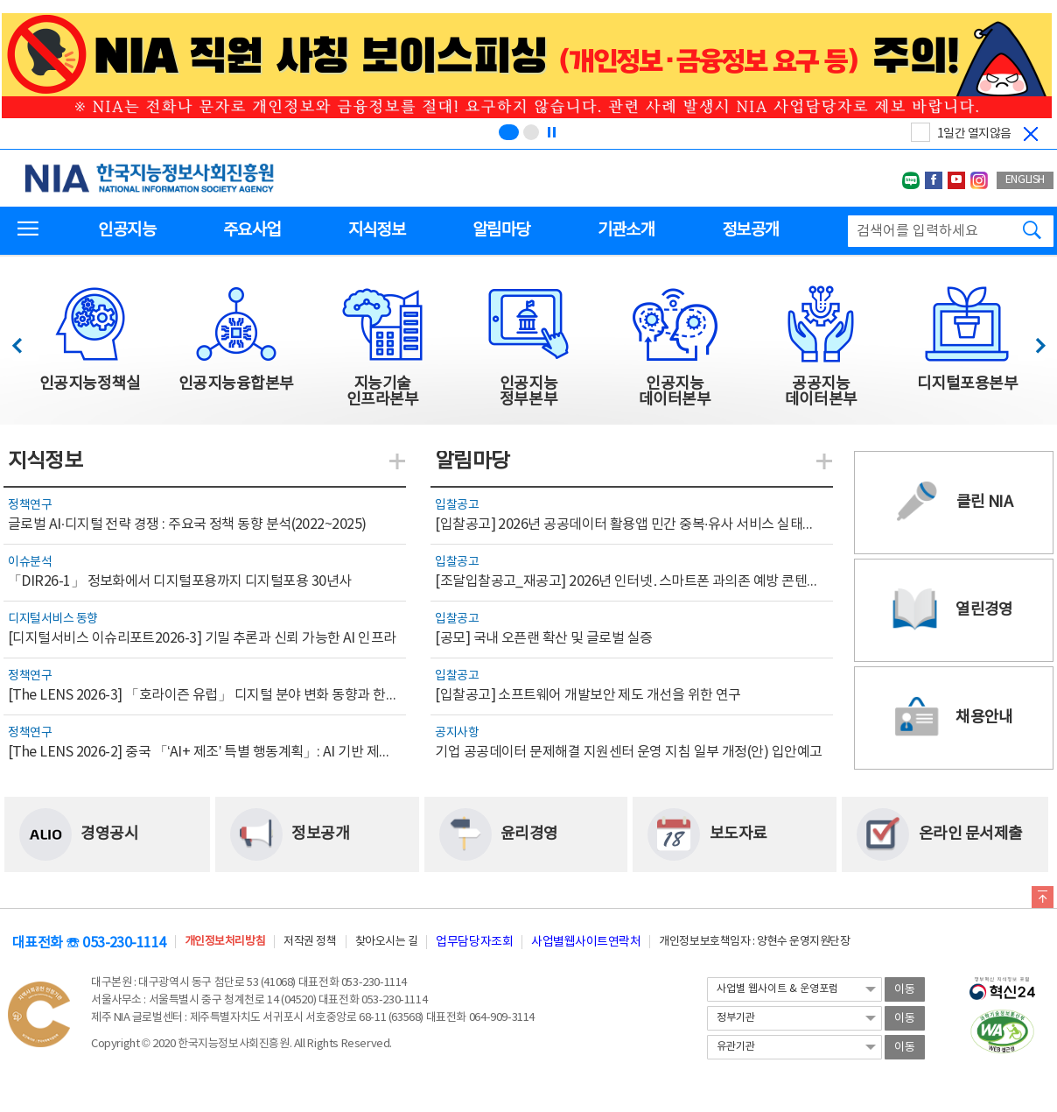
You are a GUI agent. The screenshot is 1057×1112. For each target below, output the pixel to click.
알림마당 (500, 230)
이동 (904, 989)
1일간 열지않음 (974, 134)
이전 (25, 341)
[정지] (551, 132)
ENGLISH (1025, 180)
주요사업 (251, 230)
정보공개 (750, 230)
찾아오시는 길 (386, 941)
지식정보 (376, 230)
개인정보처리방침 (225, 941)
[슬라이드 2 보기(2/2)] (531, 132)
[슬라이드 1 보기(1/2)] (509, 132)
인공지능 (126, 230)
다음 (1031, 341)
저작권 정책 (310, 941)
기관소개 (626, 230)
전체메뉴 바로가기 (0, 0)
